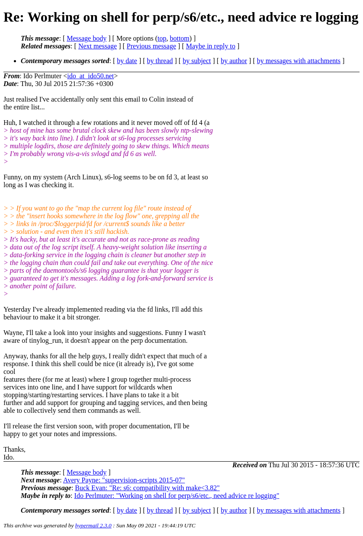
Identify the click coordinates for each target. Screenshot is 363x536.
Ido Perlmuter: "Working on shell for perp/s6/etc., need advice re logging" (176, 495)
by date (127, 60)
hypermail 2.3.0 (93, 525)
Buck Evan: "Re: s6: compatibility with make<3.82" (147, 487)
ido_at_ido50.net (90, 76)
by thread (160, 60)
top (161, 38)
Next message (97, 46)
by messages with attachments (299, 60)
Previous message (151, 46)
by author (234, 60)
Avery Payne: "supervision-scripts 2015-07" (124, 480)
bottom (179, 38)
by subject (197, 60)
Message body (86, 38)
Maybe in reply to (210, 46)
